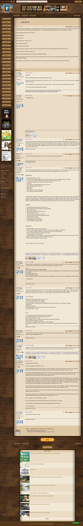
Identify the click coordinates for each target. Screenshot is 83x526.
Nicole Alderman (19, 167)
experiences (6, 78)
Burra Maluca (19, 95)
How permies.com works (30, 131)
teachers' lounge (23, 18)
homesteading (6, 32)
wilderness (6, 55)
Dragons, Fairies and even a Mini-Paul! (39, 253)
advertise (25, 524)
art (6, 62)
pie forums (6, 98)
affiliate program (31, 524)
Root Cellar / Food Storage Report (39, 493)
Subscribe (7, 1)
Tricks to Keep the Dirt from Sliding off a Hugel (50, 254)
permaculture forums (6, 19)
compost (50, 80)
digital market (6, 92)
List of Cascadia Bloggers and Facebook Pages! (69, 254)
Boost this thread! (47, 447)
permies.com (6, 95)
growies (6, 22)
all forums (6, 105)
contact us (21, 524)
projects (6, 88)
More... (47, 518)
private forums (7, 102)
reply (47, 439)
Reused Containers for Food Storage (40, 512)
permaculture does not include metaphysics (42, 496)
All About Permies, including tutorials (70, 253)
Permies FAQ (28, 253)
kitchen (6, 42)
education (6, 72)
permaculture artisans (6, 65)
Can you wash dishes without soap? (39, 504)
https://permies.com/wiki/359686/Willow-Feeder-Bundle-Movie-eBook (40, 431)
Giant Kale (33, 469)
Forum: (17, 18)
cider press (6, 85)
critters (6, 25)
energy (6, 35)
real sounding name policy (30, 162)
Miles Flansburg (19, 153)
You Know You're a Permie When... (55, 253)
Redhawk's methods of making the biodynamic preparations (46, 477)
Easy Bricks (25, 22)
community (6, 52)
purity (6, 45)
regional (6, 68)
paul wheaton (56, 524)
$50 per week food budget (37, 464)
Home (2, 1)
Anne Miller (18, 72)
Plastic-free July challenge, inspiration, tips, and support (45, 453)
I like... (17, 81)
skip (6, 75)
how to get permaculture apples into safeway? (42, 485)
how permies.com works (30, 161)
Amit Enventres (19, 139)
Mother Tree (31, 131)
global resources (6, 82)
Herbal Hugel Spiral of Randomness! (33, 254)
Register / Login (78, 1)
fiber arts (6, 58)
